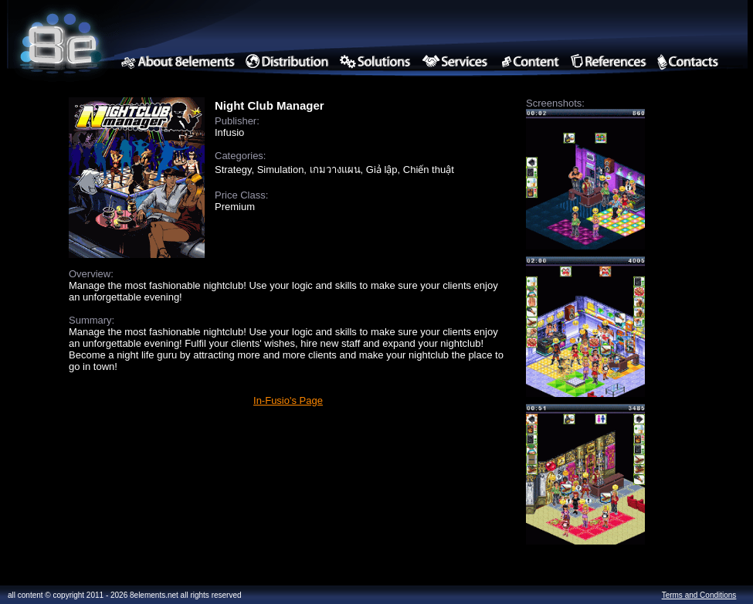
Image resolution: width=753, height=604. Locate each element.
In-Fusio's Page (288, 400)
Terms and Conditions (699, 595)
